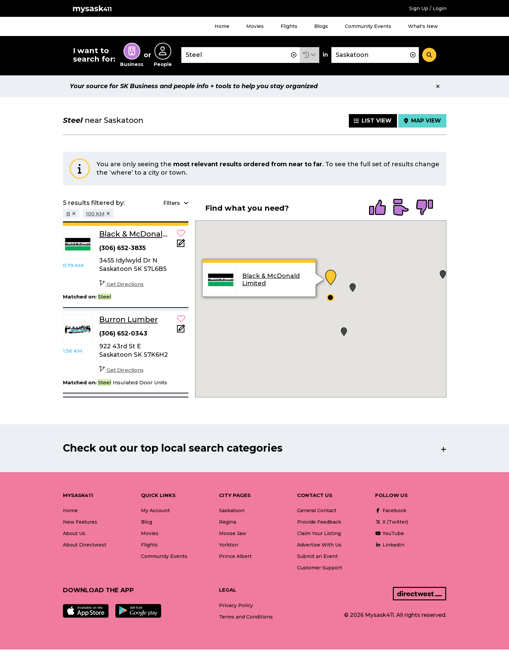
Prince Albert (235, 556)
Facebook (390, 510)
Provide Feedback (319, 522)
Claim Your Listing (319, 533)
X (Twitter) (391, 522)
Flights (289, 26)
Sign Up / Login (427, 8)
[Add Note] (181, 245)
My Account (155, 510)
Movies (255, 26)
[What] (240, 55)
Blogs (321, 26)
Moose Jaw (232, 533)
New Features (80, 522)
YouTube (389, 533)
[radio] (377, 208)
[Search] (429, 55)
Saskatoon (232, 510)
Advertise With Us (319, 545)
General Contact (316, 510)
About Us (74, 533)
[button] (309, 55)
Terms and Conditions (246, 617)
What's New (423, 26)
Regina (227, 522)
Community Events (368, 26)
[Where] (375, 55)
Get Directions (121, 284)
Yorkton (228, 545)
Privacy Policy (236, 605)
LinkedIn (389, 545)
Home (222, 26)
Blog (146, 522)
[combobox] (240, 55)
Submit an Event (317, 556)
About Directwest (84, 545)
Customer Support (319, 568)
